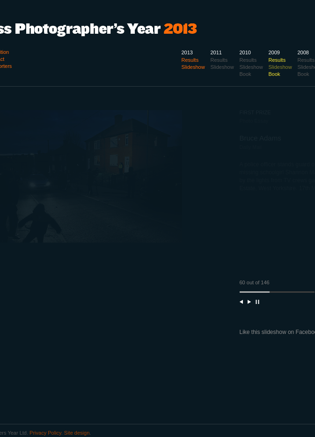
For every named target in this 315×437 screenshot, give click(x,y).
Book (303, 74)
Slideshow (280, 67)
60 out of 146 (255, 282)
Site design (76, 433)
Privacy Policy (45, 433)
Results (306, 60)
